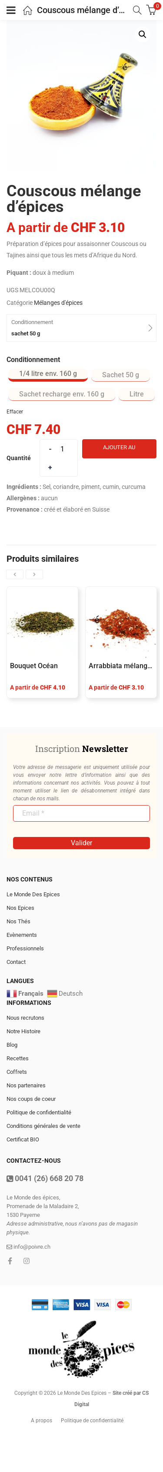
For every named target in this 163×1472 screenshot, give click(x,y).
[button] (142, 34)
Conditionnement (33, 359)
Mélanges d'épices (58, 302)
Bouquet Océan (34, 666)
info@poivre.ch (28, 1246)
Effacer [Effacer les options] (15, 412)
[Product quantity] (62, 449)
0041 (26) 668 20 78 (45, 1178)
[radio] (48, 375)
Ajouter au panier (119, 451)
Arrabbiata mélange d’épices (121, 666)
